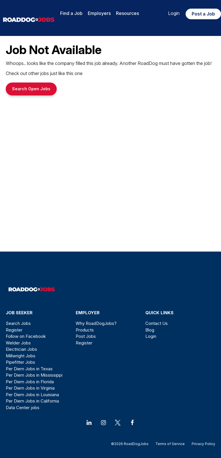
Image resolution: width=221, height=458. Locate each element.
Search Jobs (18, 323)
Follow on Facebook (26, 336)
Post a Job (203, 14)
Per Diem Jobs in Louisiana (32, 394)
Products (85, 330)
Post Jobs (86, 336)
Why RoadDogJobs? (96, 323)
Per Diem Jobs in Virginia (30, 388)
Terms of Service (170, 444)
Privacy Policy (201, 444)
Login (174, 13)
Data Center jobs (22, 407)
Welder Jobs (18, 343)
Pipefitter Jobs (20, 362)
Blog (149, 330)
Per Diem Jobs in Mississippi (34, 375)
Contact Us (156, 323)
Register (14, 330)
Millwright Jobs (20, 356)
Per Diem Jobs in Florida (30, 381)
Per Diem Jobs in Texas (29, 368)
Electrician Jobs (21, 349)
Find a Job (71, 13)
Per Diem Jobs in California (32, 401)
